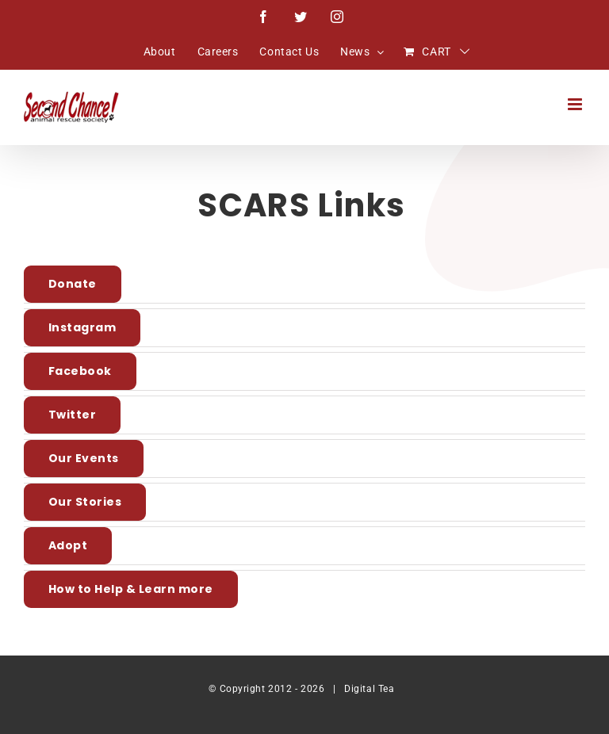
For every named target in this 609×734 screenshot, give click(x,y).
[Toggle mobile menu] (576, 104)
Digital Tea (369, 688)
